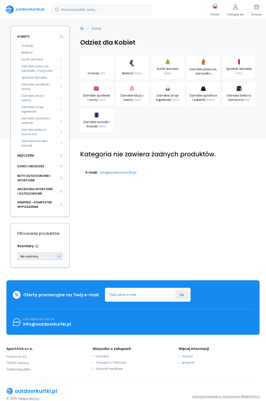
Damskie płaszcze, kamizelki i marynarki (37, 68)
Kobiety (23, 36)
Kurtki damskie (32, 59)
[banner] (25, 9)
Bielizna (27, 52)
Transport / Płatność (111, 362)
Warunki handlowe (109, 369)
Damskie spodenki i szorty (36, 86)
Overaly (27, 46)
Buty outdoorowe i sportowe (33, 178)
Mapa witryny (29, 398)
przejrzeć (188, 362)
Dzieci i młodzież (30, 166)
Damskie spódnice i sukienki (36, 120)
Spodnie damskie (34, 77)
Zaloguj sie (181, 295)
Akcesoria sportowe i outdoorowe (35, 191)
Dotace (187, 356)
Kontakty (102, 356)
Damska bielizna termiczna (34, 132)
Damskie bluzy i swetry (33, 98)
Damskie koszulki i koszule (35, 143)
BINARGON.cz (250, 396)
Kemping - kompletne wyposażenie (34, 204)
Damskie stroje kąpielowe (33, 109)
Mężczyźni (25, 155)
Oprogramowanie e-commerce (216, 396)
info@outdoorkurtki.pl (118, 172)
